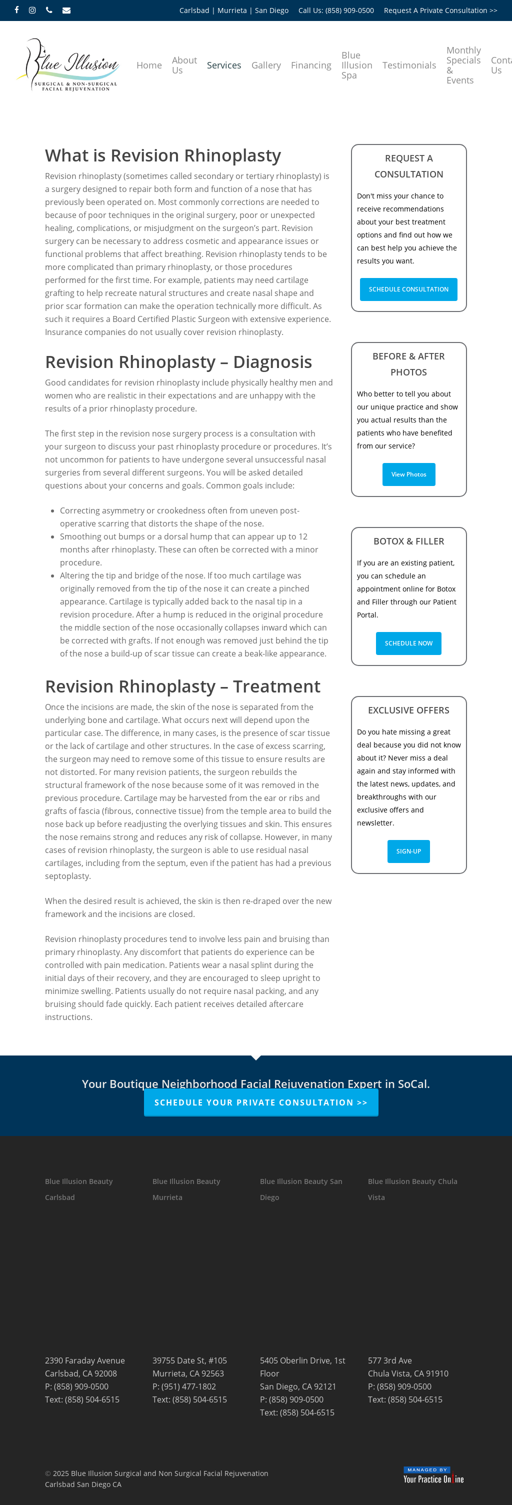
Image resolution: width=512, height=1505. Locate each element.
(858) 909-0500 (81, 1386)
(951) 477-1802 (189, 1386)
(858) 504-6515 (92, 1399)
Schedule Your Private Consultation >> (261, 1102)
